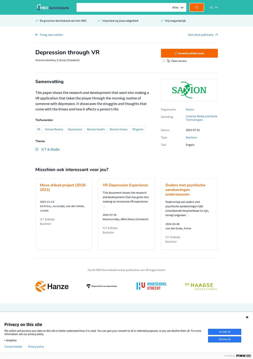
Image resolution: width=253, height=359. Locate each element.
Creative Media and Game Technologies (201, 118)
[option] (126, 286)
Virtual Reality (54, 129)
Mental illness (119, 129)
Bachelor (191, 137)
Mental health (96, 129)
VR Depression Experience (125, 185)
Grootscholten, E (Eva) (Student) (57, 60)
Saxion (190, 109)
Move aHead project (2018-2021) (63, 187)
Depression (75, 129)
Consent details (13, 346)
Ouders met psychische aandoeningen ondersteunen (185, 190)
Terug (51, 34)
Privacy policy (36, 346)
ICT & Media (47, 219)
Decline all (225, 339)
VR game (137, 129)
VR (38, 129)
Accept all (224, 331)
